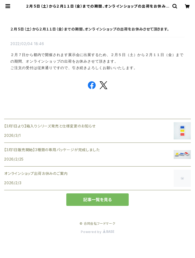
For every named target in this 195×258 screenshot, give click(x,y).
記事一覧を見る (97, 199)
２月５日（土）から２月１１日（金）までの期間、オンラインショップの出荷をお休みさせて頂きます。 (89, 29)
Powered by (97, 232)
